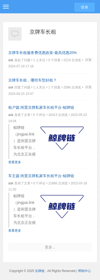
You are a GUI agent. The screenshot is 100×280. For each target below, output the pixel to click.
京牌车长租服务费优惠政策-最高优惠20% (42, 52)
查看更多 (14, 162)
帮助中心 (84, 271)
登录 (84, 7)
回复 (88, 60)
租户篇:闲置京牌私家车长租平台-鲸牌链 (41, 107)
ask (10, 60)
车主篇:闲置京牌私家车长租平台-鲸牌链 (41, 176)
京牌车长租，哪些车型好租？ (32, 80)
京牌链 (40, 271)
